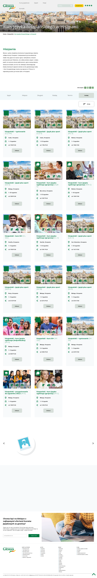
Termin (70, 95)
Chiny (60, 552)
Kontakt (21, 8)
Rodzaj (54, 95)
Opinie (78, 552)
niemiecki (43, 551)
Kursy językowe (24, 3)
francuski (43, 552)
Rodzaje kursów (26, 549)
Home (4, 34)
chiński (42, 557)
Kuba (60, 561)
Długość (40, 95)
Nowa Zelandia (62, 567)
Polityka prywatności (81, 554)
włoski (42, 555)
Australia (61, 549)
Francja (60, 555)
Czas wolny (25, 557)
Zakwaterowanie (26, 555)
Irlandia (60, 558)
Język (9, 95)
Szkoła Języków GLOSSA (82, 549)
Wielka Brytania (62, 571)
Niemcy (60, 565)
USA (60, 570)
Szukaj (86, 95)
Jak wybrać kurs (26, 551)
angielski (43, 549)
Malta (60, 562)
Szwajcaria (61, 568)
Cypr (60, 554)
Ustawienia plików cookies (82, 555)
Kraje (44, 3)
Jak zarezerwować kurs (28, 554)
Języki (36, 3)
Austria (60, 551)
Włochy (60, 572)
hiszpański (10, 34)
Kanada (60, 559)
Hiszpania (61, 557)
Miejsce (24, 95)
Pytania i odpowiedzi (27, 558)
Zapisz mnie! (34, 536)
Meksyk (60, 564)
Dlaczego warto (26, 552)
